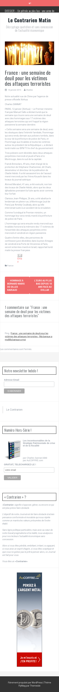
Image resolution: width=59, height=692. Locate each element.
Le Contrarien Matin (29, 20)
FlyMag (22, 685)
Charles (29, 90)
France (10, 265)
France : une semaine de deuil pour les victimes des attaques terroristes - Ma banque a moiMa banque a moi (28, 336)
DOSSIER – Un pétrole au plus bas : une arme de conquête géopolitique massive (29, 12)
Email (19, 258)
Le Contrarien (14, 409)
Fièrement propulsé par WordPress (25, 682)
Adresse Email (11, 380)
